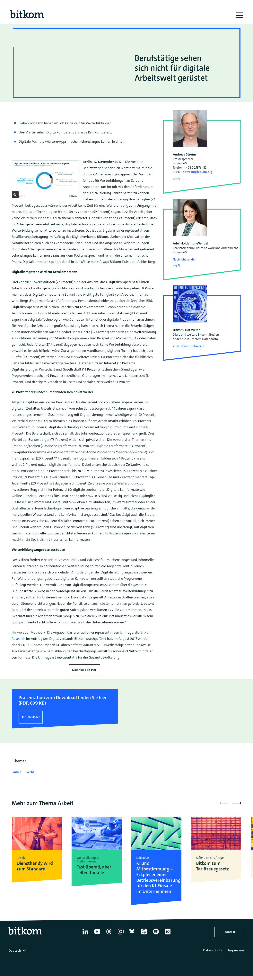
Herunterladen (30, 717)
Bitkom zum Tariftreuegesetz (212, 866)
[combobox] (17, 950)
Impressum (236, 950)
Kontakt (229, 932)
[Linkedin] (85, 934)
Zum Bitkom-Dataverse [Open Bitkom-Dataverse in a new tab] (188, 346)
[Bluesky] (132, 934)
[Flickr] (167, 934)
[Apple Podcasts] (144, 934)
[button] (236, 803)
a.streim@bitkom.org (197, 172)
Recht (30, 772)
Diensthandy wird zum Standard (35, 866)
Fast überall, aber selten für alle (93, 870)
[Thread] (109, 934)
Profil (176, 179)
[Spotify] (156, 934)
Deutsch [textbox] (14, 950)
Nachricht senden (184, 259)
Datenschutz (212, 950)
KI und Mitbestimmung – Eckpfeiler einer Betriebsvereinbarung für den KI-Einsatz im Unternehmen (156, 877)
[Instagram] (121, 934)
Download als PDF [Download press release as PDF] (84, 670)
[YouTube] (97, 934)
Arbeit (17, 772)
